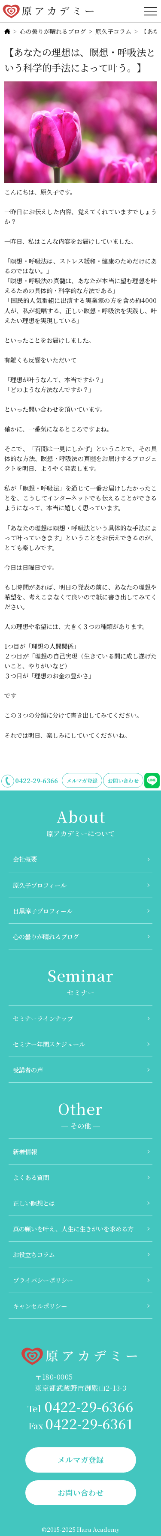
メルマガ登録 (82, 780)
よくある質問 (31, 1177)
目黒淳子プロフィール (43, 910)
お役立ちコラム (34, 1254)
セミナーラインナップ (43, 1018)
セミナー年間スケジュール (49, 1043)
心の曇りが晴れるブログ (53, 31)
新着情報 (25, 1151)
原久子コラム (113, 31)
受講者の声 (28, 1069)
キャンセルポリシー (40, 1305)
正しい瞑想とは (34, 1202)
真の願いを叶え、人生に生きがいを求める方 (73, 1228)
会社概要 (25, 858)
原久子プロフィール (40, 884)
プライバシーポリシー (43, 1280)
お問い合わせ (123, 780)
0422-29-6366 (36, 780)
